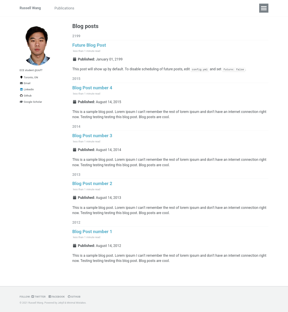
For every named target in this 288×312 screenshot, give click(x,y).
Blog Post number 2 (92, 186)
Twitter (39, 296)
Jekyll (61, 303)
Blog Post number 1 (92, 235)
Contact (121, 8)
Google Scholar (31, 102)
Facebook (57, 296)
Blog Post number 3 (92, 137)
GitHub (75, 296)
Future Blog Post (89, 45)
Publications (66, 8)
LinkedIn (27, 90)
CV (105, 8)
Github (26, 96)
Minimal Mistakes (76, 303)
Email (25, 84)
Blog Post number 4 (92, 89)
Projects (89, 8)
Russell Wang (30, 8)
